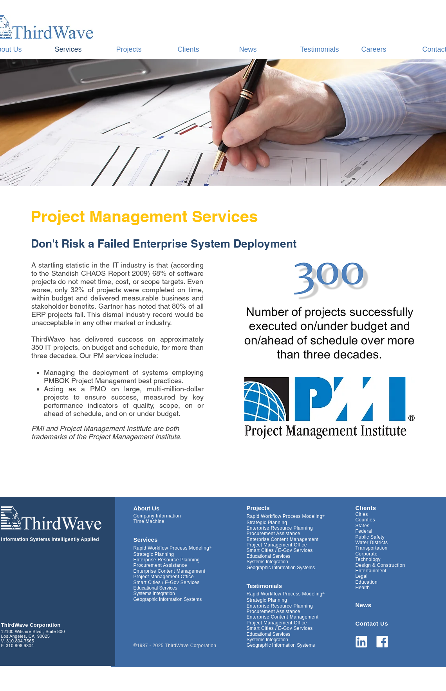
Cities (362, 514)
